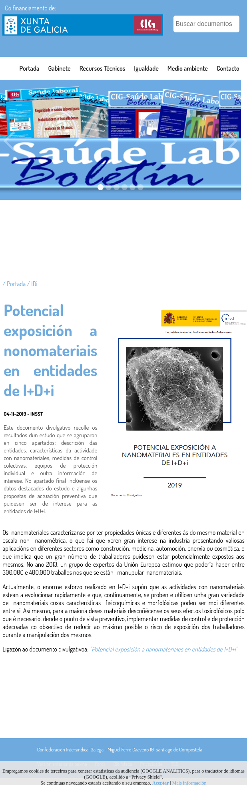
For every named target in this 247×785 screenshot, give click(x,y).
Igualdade (146, 68)
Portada (30, 68)
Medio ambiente (187, 68)
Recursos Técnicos (102, 68)
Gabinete (59, 68)
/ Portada (14, 284)
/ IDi (32, 284)
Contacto (228, 68)
